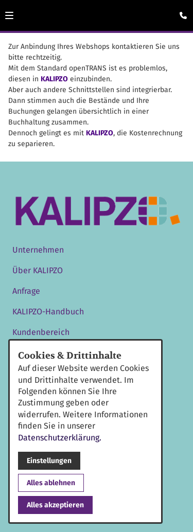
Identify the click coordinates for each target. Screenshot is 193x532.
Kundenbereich (40, 332)
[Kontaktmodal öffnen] (180, 12)
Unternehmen (38, 250)
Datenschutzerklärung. (59, 437)
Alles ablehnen (51, 482)
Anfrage (26, 291)
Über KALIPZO (37, 270)
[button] (9, 15)
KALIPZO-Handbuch (48, 311)
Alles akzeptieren (55, 505)
